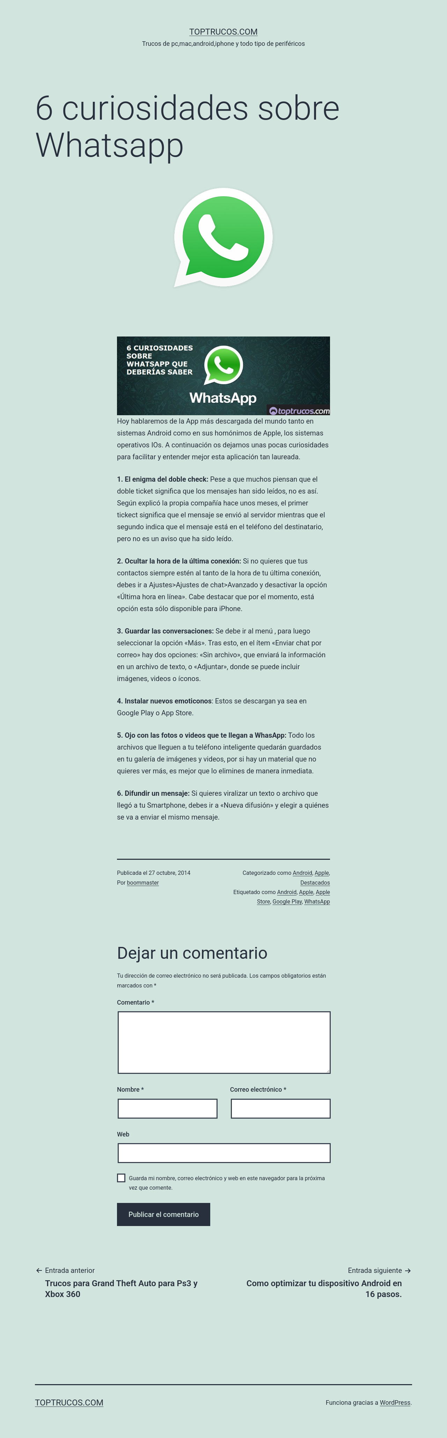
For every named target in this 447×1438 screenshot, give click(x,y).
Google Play (287, 901)
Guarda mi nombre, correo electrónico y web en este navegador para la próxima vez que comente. (227, 1183)
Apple (322, 873)
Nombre (130, 1089)
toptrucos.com (223, 32)
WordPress (395, 1402)
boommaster (143, 882)
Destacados (315, 882)
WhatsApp (317, 901)
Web (123, 1134)
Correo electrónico (258, 1089)
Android (302, 873)
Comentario (135, 1002)
